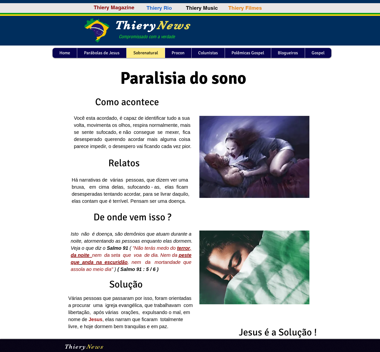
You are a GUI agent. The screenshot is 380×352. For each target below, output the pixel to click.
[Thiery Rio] (159, 8)
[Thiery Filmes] (245, 8)
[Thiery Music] (202, 8)
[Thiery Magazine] (114, 7)
